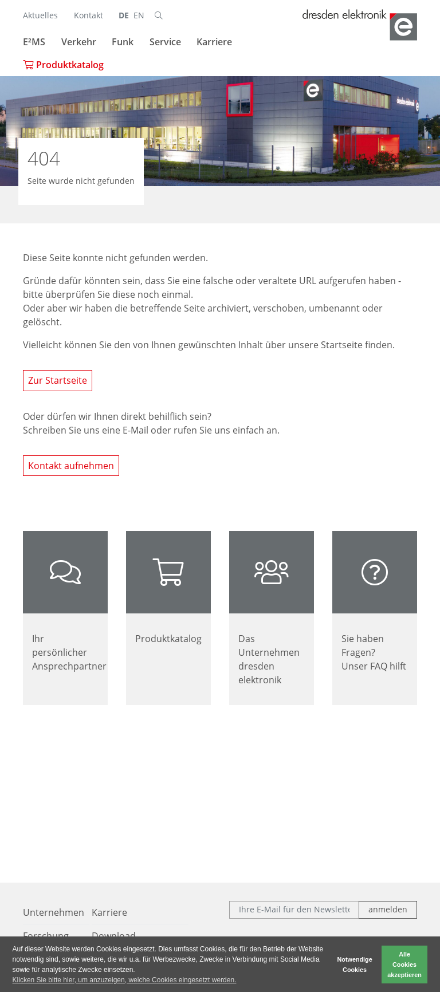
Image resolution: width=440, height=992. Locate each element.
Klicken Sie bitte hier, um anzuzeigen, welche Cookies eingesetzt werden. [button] (125, 980)
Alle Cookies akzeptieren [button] (404, 964)
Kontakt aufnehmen (71, 465)
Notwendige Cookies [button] (354, 964)
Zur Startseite (57, 380)
